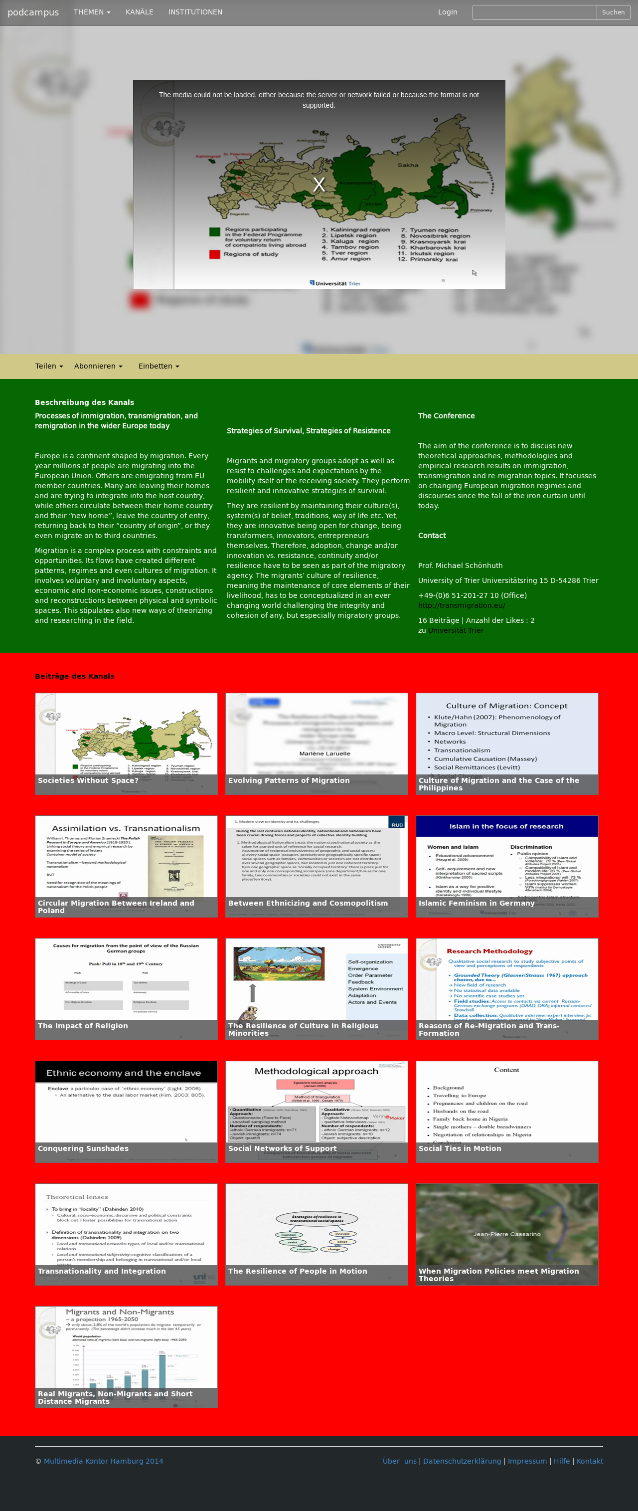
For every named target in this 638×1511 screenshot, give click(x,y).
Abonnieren (98, 366)
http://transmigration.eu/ (461, 605)
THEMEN (92, 12)
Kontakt (590, 1461)
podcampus (33, 12)
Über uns (400, 1461)
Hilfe (562, 1461)
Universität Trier (456, 630)
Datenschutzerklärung (462, 1461)
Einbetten (159, 366)
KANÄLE (140, 12)
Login (448, 12)
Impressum (527, 1461)
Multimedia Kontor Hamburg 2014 (103, 1461)
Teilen (49, 366)
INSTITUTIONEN (195, 12)
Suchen (613, 12)
